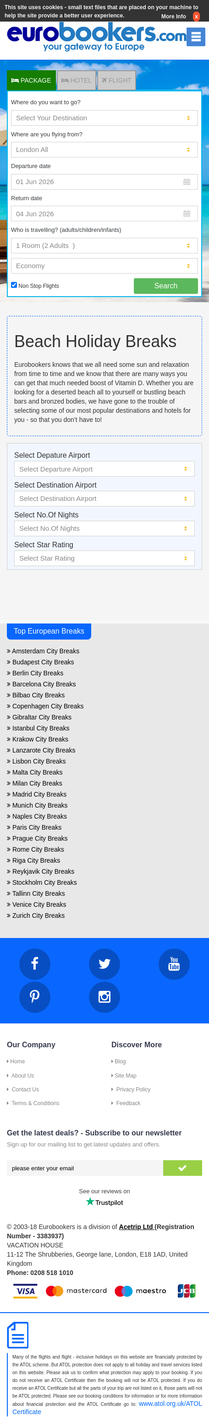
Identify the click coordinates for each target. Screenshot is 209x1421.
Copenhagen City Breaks (45, 706)
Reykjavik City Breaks (40, 871)
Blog (118, 1061)
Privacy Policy (130, 1089)
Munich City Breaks (37, 805)
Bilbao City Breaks (36, 695)
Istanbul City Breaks (38, 728)
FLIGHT (117, 80)
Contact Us (23, 1089)
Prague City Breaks (37, 838)
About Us (20, 1076)
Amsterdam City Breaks (43, 651)
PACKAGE (31, 80)
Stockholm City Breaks (42, 882)
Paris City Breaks (34, 827)
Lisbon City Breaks (36, 761)
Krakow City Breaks (37, 739)
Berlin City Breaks (35, 673)
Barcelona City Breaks (41, 684)
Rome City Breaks (35, 849)
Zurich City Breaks (36, 915)
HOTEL (76, 80)
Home (16, 1061)
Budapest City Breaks (40, 662)
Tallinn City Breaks (36, 893)
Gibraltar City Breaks (39, 717)
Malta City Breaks (35, 772)
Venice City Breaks (36, 904)
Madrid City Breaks (36, 794)
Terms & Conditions (33, 1103)
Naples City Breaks (37, 816)
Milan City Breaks (34, 783)
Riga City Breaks (33, 860)
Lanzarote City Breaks (41, 750)
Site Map (124, 1076)
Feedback (125, 1103)
